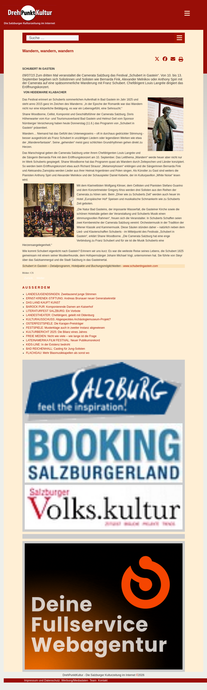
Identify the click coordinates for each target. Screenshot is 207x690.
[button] (157, 59)
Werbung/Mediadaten (74, 680)
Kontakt (103, 680)
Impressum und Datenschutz (42, 680)
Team (93, 680)
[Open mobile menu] (179, 38)
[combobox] (52, 38)
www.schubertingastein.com (140, 266)
